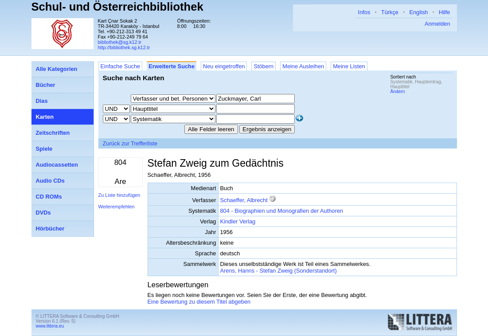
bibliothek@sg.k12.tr (120, 42)
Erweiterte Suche (171, 66)
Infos (364, 12)
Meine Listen (349, 66)
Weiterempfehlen (116, 206)
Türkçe (389, 12)
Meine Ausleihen (303, 66)
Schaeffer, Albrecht (244, 200)
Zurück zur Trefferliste (130, 143)
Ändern (397, 91)
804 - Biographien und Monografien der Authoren (281, 210)
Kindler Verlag (238, 221)
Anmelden (437, 23)
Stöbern (263, 66)
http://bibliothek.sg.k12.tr (124, 47)
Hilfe (444, 12)
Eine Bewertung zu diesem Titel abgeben (199, 301)
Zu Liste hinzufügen (119, 195)
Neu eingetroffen (224, 66)
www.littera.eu (50, 326)
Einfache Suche (121, 66)
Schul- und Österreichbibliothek (117, 6)
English (418, 12)
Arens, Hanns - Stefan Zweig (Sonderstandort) (278, 270)
